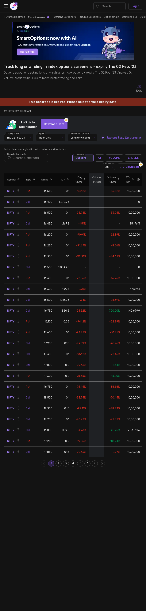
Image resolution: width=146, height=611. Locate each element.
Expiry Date (13, 133)
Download (130, 167)
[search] (26, 158)
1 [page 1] (51, 463)
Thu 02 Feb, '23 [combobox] (16, 137)
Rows (108, 163)
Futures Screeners (90, 16)
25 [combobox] (107, 166)
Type (41, 133)
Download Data (54, 124)
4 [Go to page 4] (73, 463)
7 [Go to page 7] (95, 463)
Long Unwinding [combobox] (80, 137)
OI (99, 158)
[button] (18, 179)
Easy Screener (38, 17)
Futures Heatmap (15, 16)
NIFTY (10, 191)
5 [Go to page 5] (80, 463)
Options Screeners (65, 16)
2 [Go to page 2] (58, 463)
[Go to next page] (102, 463)
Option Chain (111, 16)
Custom (83, 158)
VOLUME (114, 158)
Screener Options (80, 133)
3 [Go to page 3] (66, 463)
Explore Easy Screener (121, 138)
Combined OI (129, 16)
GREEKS (133, 158)
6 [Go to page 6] (87, 463)
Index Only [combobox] (45, 137)
